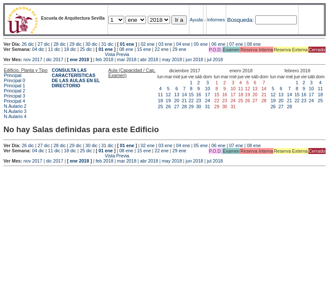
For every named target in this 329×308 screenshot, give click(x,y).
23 (198, 100)
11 (160, 94)
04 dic (38, 49)
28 (184, 106)
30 (198, 106)
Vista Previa (66, 54)
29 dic (75, 44)
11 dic (54, 49)
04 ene (183, 44)
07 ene (236, 44)
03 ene (166, 44)
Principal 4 (14, 101)
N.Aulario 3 (15, 111)
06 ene (219, 44)
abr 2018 (149, 59)
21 (184, 100)
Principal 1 (14, 85)
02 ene (148, 44)
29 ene (179, 49)
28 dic (60, 44)
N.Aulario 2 (15, 106)
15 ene (144, 49)
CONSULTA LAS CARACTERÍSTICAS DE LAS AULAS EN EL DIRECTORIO (76, 78)
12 (168, 94)
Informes (216, 19)
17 (207, 94)
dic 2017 (54, 59)
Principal (12, 75)
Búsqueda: (240, 20)
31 (207, 106)
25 (160, 106)
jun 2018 (194, 59)
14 (184, 94)
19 (168, 100)
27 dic (44, 44)
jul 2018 (215, 59)
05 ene (201, 44)
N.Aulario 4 (15, 116)
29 (191, 106)
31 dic (107, 44)
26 (168, 106)
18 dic (70, 49)
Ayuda (196, 19)
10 (207, 88)
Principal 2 (14, 90)
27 (176, 106)
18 (160, 100)
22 (191, 100)
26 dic (28, 44)
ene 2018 (79, 59)
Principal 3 (14, 95)
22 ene (162, 49)
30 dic (91, 44)
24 (207, 100)
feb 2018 (104, 59)
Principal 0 (14, 80)
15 (191, 94)
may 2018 (172, 59)
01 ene (127, 44)
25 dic (86, 49)
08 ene (254, 44)
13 (176, 94)
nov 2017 (33, 59)
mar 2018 (126, 59)
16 (198, 94)
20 (176, 100)
